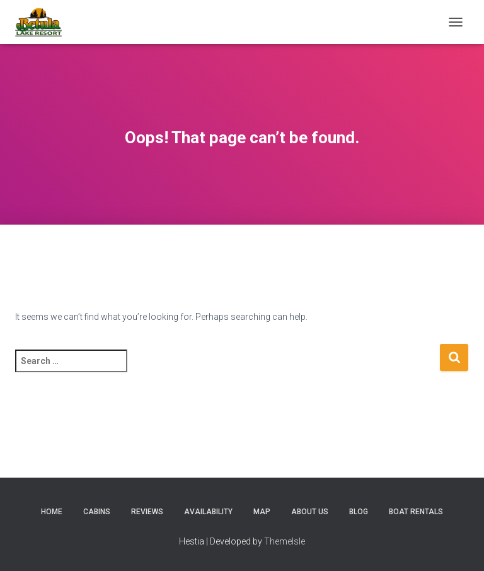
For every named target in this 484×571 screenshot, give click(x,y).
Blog (358, 511)
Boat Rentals (416, 511)
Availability (208, 511)
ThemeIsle (284, 541)
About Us (309, 511)
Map (261, 511)
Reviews (147, 511)
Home (51, 511)
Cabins (96, 511)
